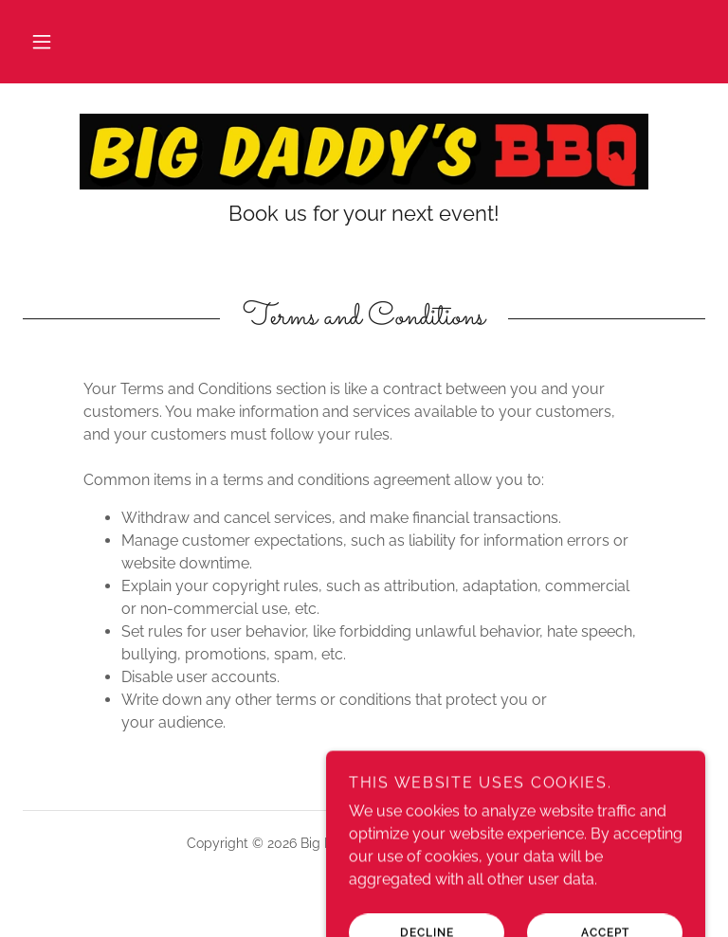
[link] (364, 151)
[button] (42, 42)
